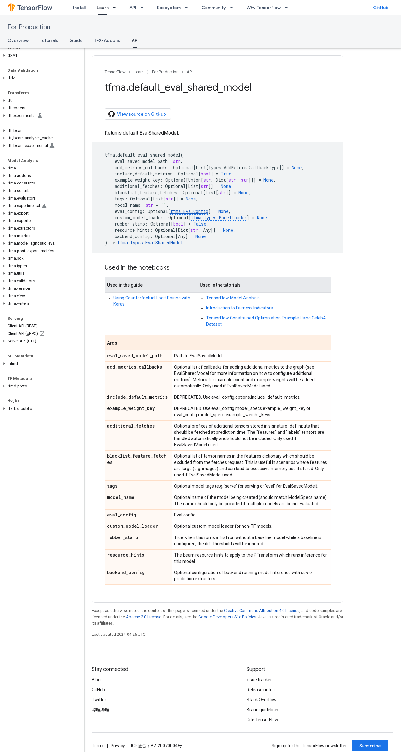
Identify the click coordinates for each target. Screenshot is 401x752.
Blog (96, 679)
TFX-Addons (107, 40)
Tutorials (49, 40)
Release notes (261, 689)
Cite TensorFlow (262, 719)
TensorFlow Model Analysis (233, 297)
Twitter (99, 699)
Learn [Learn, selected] (103, 7)
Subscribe (370, 746)
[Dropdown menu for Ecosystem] (188, 7)
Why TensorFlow (264, 7)
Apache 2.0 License (143, 617)
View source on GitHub (137, 114)
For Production (29, 27)
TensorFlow (115, 72)
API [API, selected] (135, 40)
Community (213, 7)
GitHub (380, 7)
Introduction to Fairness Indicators (239, 307)
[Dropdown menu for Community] (233, 7)
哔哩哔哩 (100, 709)
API (132, 7)
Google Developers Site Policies (227, 617)
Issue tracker (259, 679)
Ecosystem (169, 7)
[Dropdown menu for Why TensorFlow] (288, 7)
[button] (41, 55)
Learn (139, 72)
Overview (18, 40)
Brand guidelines (263, 709)
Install (79, 7)
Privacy (118, 745)
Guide (76, 40)
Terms (98, 745)
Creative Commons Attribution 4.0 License (261, 610)
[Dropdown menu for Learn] (116, 7)
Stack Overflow (262, 699)
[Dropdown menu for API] (143, 7)
